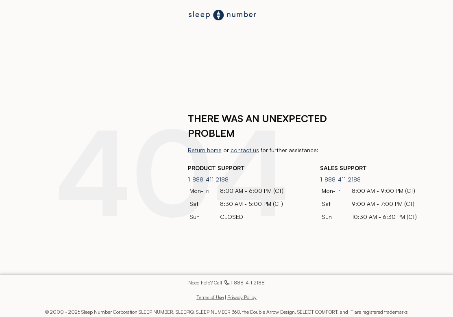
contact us (245, 149)
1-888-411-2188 (208, 179)
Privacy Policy (242, 297)
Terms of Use (210, 297)
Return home (205, 149)
